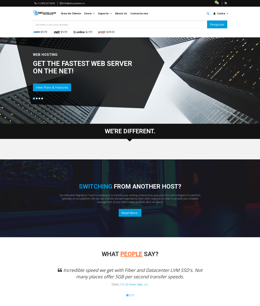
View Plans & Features (52, 87)
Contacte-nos (139, 13)
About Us (121, 13)
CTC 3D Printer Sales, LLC (134, 284)
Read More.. (130, 213)
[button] (47, 279)
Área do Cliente (71, 13)
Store (89, 13)
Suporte (105, 13)
